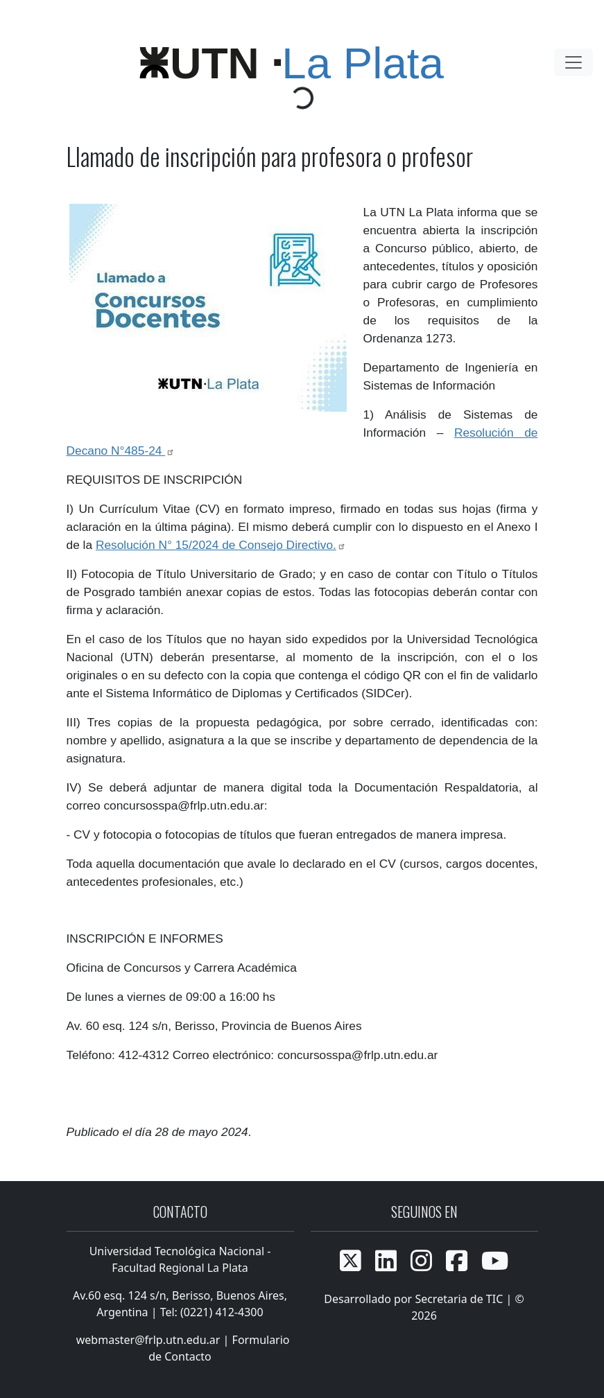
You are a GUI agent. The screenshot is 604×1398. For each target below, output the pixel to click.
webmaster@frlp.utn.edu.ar (147, 1339)
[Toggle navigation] (573, 62)
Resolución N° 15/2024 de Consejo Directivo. (221, 545)
